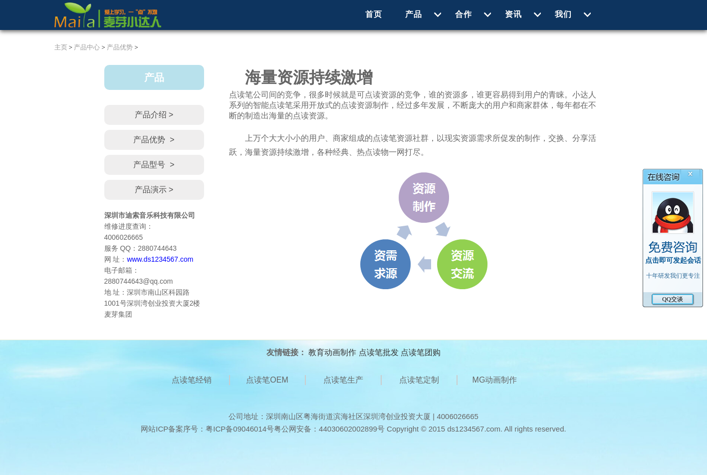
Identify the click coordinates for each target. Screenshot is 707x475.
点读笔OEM (267, 380)
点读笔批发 (379, 352)
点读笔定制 (419, 380)
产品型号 (153, 165)
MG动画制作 (494, 380)
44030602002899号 (352, 429)
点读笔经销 (192, 380)
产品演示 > (154, 189)
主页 (60, 47)
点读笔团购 (421, 352)
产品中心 (87, 47)
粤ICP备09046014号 (240, 429)
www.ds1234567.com (160, 259)
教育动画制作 (332, 352)
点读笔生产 (343, 380)
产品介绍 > (154, 114)
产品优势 (120, 47)
